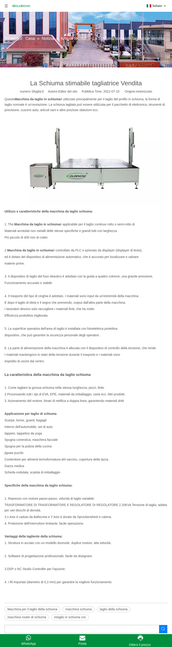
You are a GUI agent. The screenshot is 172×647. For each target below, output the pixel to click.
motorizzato (144, 91)
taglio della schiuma (114, 609)
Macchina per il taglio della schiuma (32, 609)
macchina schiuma (78, 609)
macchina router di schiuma (26, 617)
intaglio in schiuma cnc (70, 617)
